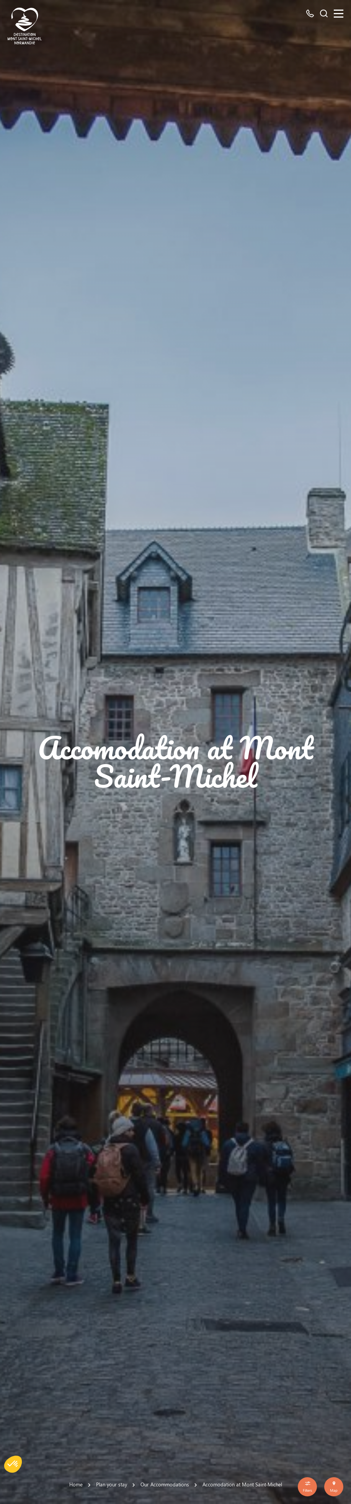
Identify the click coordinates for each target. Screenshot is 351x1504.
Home (76, 1484)
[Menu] (338, 14)
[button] (13, 1464)
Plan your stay (111, 1484)
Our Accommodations (164, 1484)
